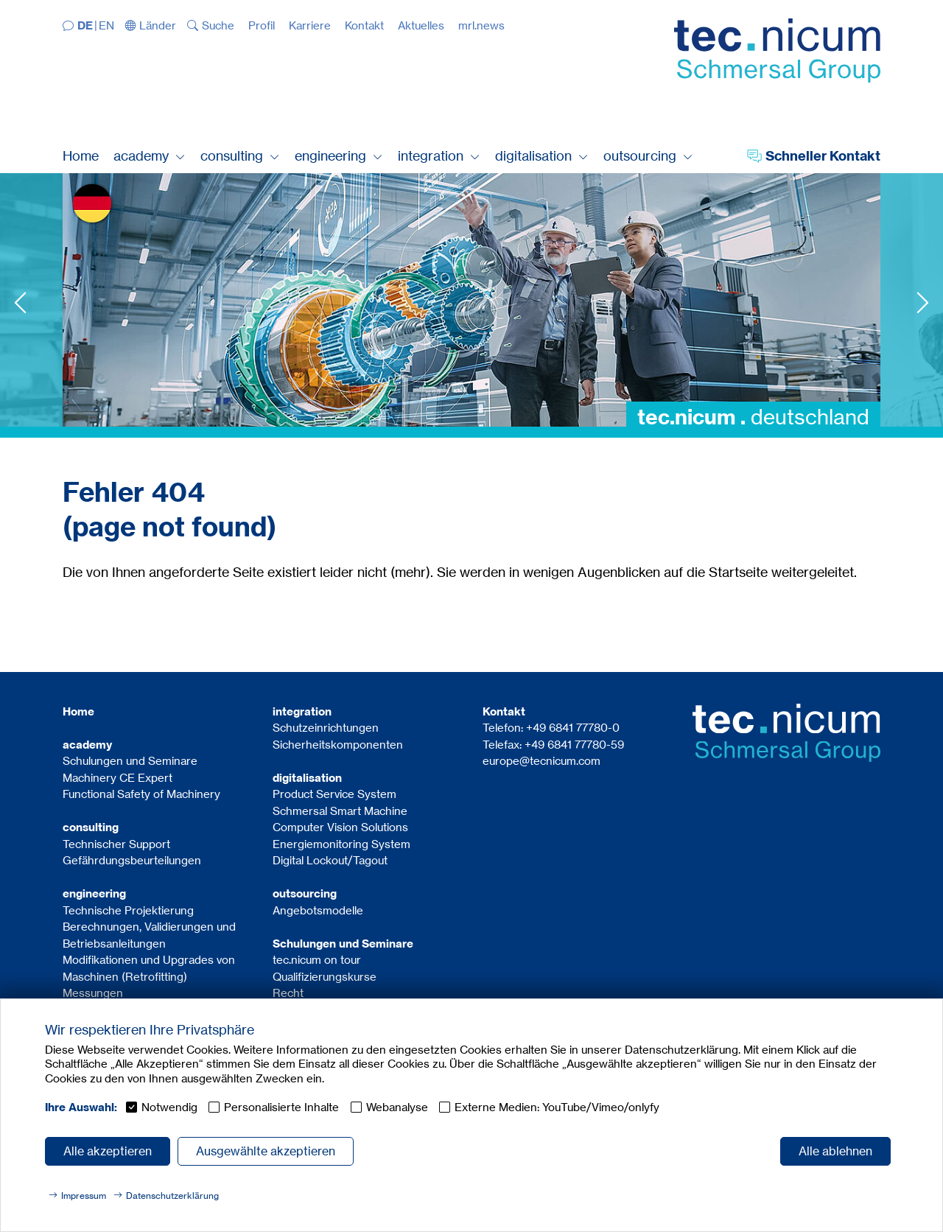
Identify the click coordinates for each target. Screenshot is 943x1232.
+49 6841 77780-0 (573, 728)
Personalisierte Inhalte (281, 1107)
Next (923, 302)
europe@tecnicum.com (541, 761)
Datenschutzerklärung (172, 1195)
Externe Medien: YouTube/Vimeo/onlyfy (557, 1107)
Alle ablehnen (835, 1151)
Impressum (83, 1195)
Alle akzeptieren (107, 1151)
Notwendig (169, 1107)
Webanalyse (397, 1107)
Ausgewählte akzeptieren (265, 1151)
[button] (151, 25)
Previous (20, 302)
